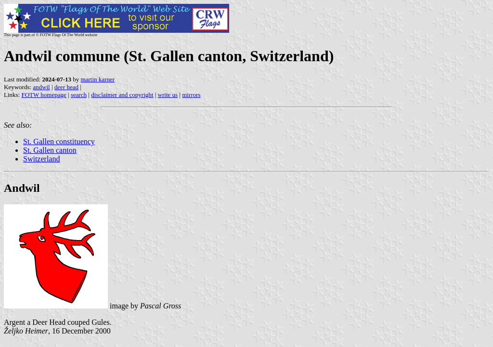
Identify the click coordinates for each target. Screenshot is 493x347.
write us (168, 94)
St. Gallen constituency (59, 141)
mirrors (191, 94)
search (79, 94)
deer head (66, 87)
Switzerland (41, 159)
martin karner (98, 79)
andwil (41, 87)
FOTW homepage (43, 94)
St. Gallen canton (50, 150)
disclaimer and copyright (122, 94)
